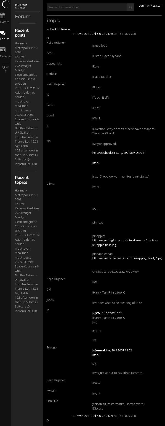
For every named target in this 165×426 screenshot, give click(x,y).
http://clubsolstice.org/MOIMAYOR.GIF (118, 153)
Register (156, 5)
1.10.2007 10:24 (112, 313)
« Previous (80, 34)
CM (98, 313)
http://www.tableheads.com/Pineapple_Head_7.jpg (127, 258)
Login (142, 5)
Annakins (103, 350)
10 (105, 34)
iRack (95, 163)
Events (4, 22)
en (7, 67)
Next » (112, 34)
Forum (4, 39)
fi (6, 71)
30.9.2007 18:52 (122, 350)
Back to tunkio (60, 29)
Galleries (5, 56)
